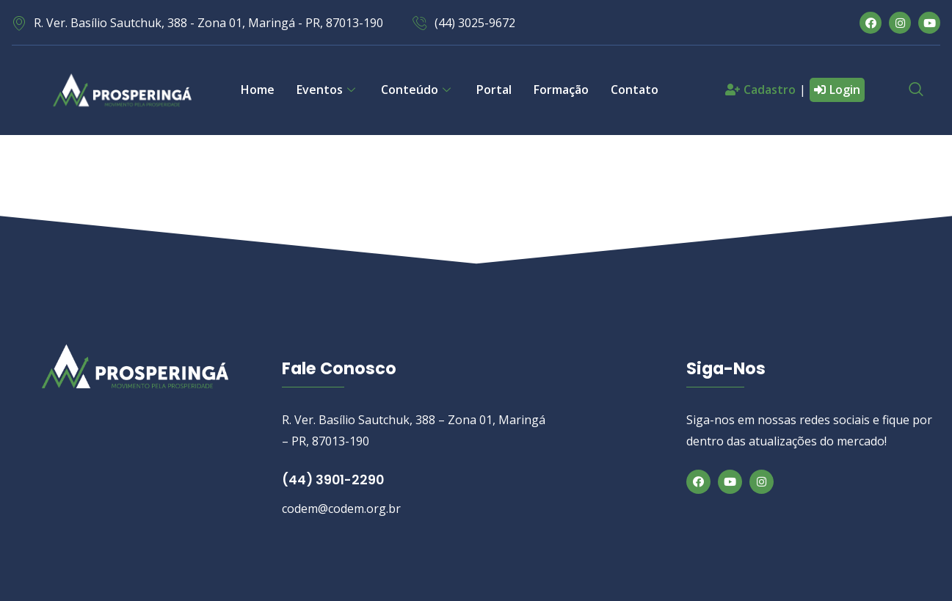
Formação (561, 89)
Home (258, 89)
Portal (494, 89)
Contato (634, 89)
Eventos (328, 89)
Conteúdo (417, 89)
